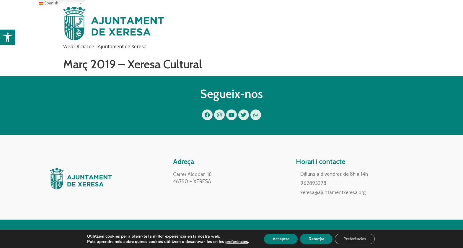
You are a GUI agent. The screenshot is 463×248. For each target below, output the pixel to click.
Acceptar (279, 238)
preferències (235, 241)
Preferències (356, 238)
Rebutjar (316, 238)
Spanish (48, 3)
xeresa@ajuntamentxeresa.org (333, 192)
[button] (7, 37)
